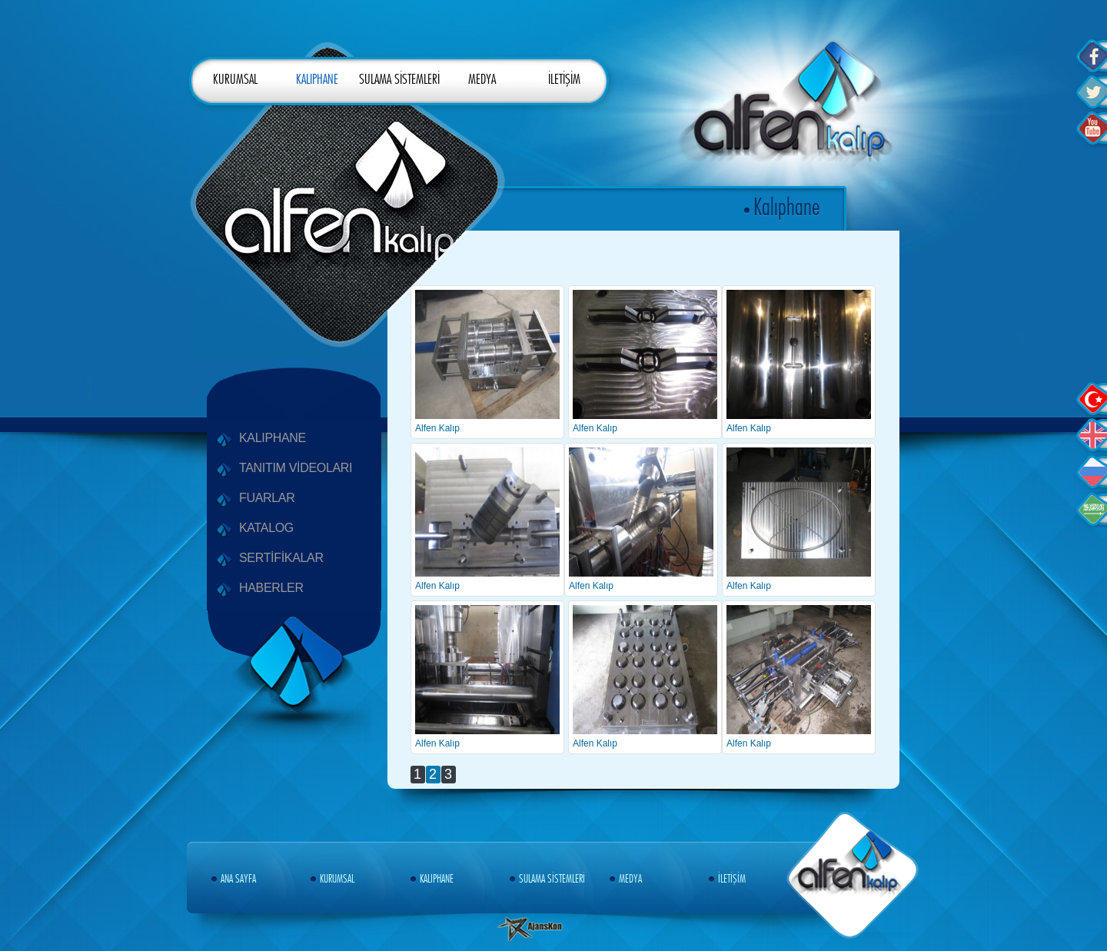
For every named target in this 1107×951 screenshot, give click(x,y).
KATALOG (266, 529)
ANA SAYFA (235, 879)
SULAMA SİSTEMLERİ (399, 80)
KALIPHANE (317, 80)
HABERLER (271, 589)
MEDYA (482, 80)
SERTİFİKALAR (281, 559)
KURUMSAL (235, 80)
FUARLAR (266, 499)
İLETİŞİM (564, 80)
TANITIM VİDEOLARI (295, 469)
